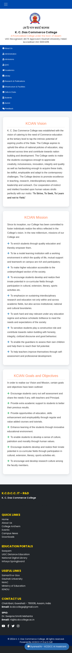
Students (7, 98)
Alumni (6, 103)
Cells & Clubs (9, 92)
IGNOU (5, 589)
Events (5, 530)
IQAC (5, 65)
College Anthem (11, 526)
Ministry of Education (13, 586)
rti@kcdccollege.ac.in (22, 619)
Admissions (8, 59)
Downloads (8, 537)
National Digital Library (14, 558)
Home (5, 519)
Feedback (7, 108)
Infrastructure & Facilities (13, 87)
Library (6, 76)
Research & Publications (13, 81)
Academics (8, 70)
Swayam (6, 551)
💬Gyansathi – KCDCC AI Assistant (46, 646)
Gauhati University (12, 579)
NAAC (5, 582)
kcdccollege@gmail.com (24, 607)
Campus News (10, 533)
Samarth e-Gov (11, 575)
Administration (9, 54)
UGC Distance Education (16, 554)
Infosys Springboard (13, 561)
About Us (7, 48)
